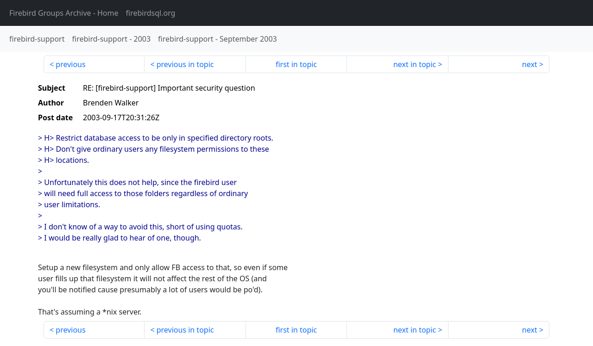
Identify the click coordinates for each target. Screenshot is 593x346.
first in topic (296, 64)
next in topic (414, 64)
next (529, 64)
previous (70, 64)
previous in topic (185, 64)
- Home (64, 13)
